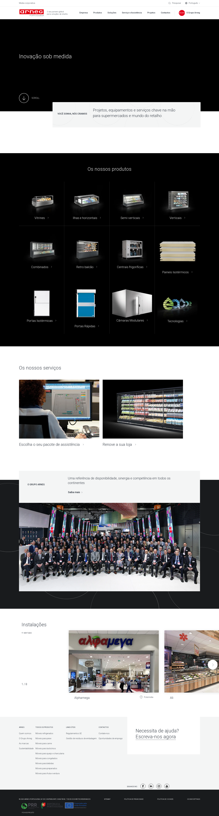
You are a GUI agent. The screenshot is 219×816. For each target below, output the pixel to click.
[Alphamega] (114, 662)
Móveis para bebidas (44, 763)
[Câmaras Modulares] (132, 307)
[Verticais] (177, 204)
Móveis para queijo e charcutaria (49, 753)
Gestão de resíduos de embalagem (81, 738)
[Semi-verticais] (132, 204)
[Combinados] (41, 253)
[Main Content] (29, 98)
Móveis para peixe (43, 738)
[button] (213, 665)
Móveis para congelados (46, 758)
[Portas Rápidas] (86, 307)
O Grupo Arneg (25, 738)
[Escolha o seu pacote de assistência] (59, 413)
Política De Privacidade (134, 799)
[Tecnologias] (177, 307)
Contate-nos (104, 733)
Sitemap (107, 799)
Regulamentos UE (74, 733)
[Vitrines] (41, 204)
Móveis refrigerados (44, 733)
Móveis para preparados (46, 768)
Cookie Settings (193, 799)
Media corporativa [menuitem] (27, 3)
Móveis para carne (43, 743)
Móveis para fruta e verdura (47, 773)
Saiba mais (74, 492)
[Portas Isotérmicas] (41, 307)
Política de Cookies (165, 799)
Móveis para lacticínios (45, 748)
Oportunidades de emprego (111, 738)
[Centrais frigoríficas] (132, 253)
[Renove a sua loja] (143, 413)
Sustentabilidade (26, 748)
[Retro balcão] (86, 253)
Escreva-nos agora (156, 737)
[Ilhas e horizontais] (86, 204)
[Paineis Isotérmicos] (177, 253)
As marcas (24, 743)
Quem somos (25, 733)
